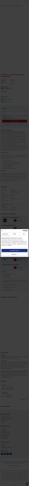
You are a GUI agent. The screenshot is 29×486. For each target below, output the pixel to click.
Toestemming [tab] (5, 233)
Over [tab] (24, 233)
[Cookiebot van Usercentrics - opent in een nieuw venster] (22, 230)
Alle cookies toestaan (14, 250)
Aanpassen (14, 254)
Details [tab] (14, 233)
